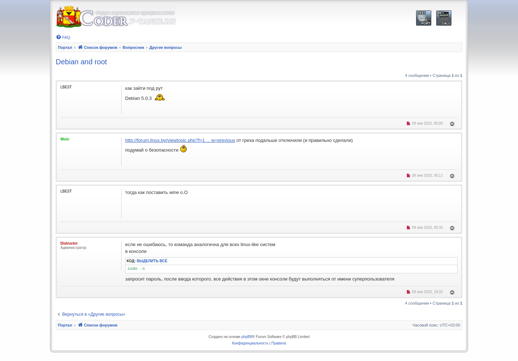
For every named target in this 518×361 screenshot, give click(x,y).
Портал (65, 47)
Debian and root (81, 62)
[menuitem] (63, 37)
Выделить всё (152, 261)
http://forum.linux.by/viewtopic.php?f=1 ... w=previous (180, 140)
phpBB (246, 337)
